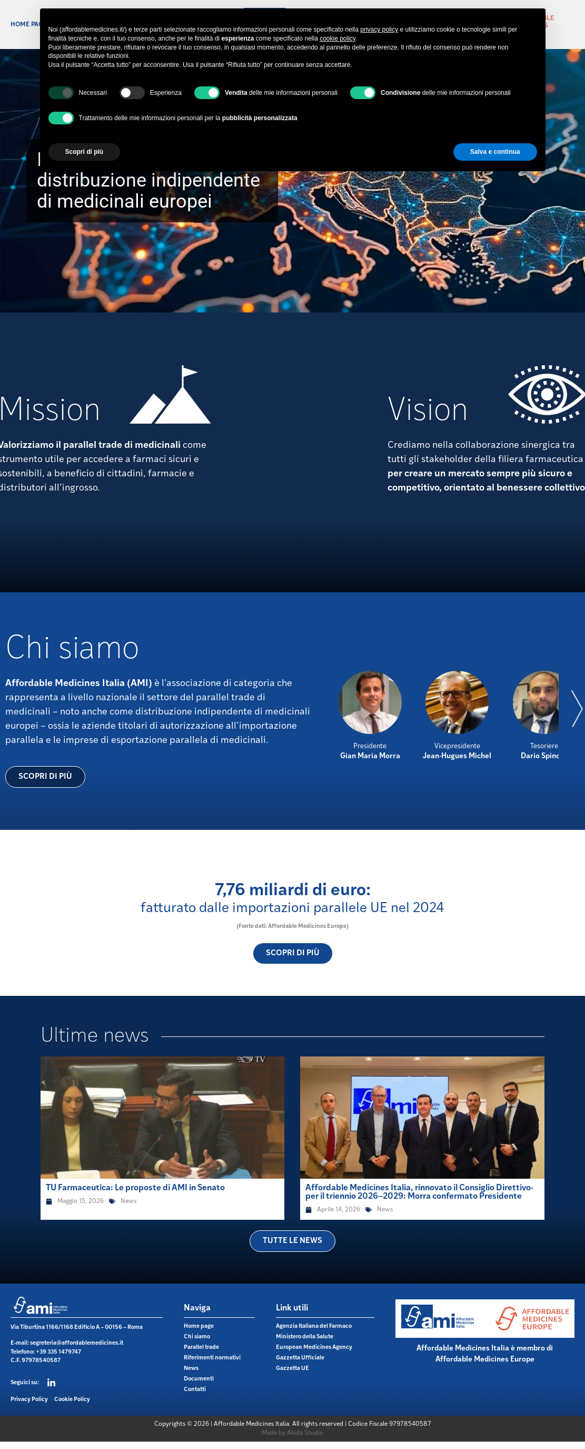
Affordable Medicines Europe (484, 1360)
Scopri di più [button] (84, 151)
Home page (29, 25)
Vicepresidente (457, 746)
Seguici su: (25, 1383)
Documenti (199, 1379)
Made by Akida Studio (292, 1433)
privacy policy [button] (379, 29)
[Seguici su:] (51, 1382)
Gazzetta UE (292, 1369)
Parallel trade (201, 1347)
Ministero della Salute (304, 1337)
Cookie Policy (72, 1400)
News (128, 1201)
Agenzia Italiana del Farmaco (314, 1326)
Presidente (369, 746)
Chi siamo (197, 1337)
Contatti (195, 1390)
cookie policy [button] (337, 38)
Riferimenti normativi (212, 1358)
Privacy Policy (29, 1400)
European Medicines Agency (314, 1347)
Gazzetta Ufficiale (300, 1358)
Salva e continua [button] (495, 151)
